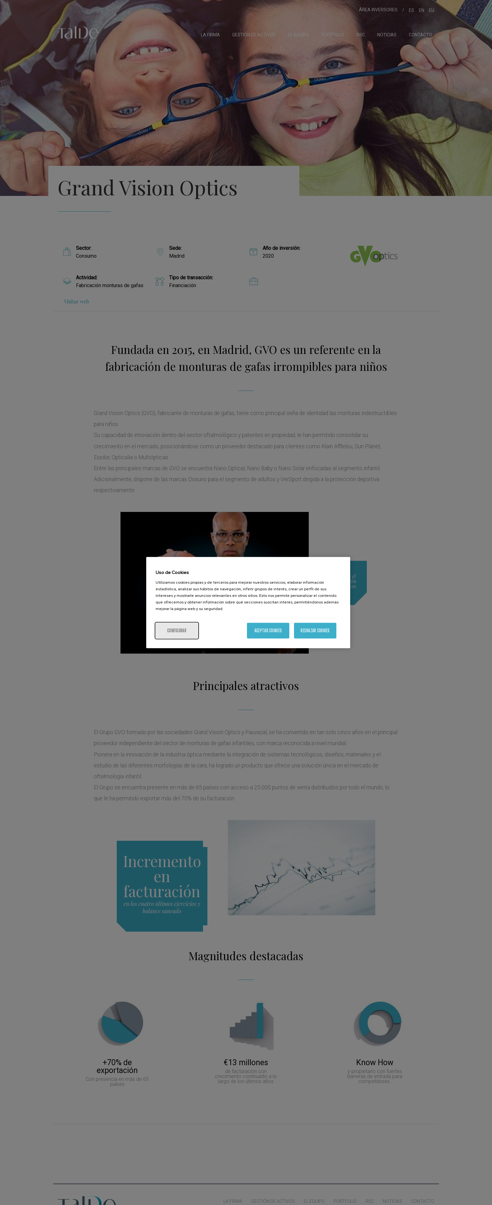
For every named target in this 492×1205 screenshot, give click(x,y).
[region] (248, 602)
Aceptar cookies (268, 630)
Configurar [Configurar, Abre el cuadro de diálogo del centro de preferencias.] (176, 630)
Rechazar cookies (315, 630)
